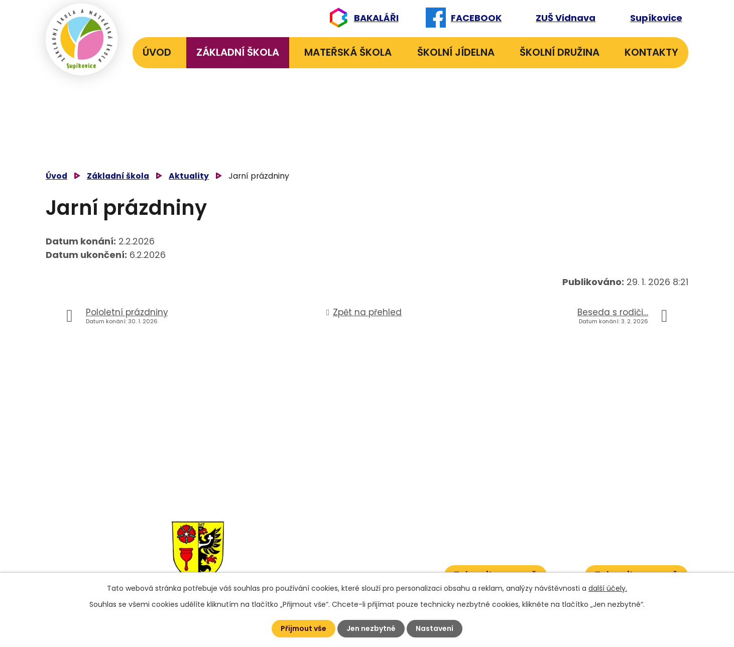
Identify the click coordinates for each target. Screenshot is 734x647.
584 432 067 (317, 571)
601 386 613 (364, 556)
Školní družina (559, 52)
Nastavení (434, 628)
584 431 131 (312, 556)
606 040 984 (371, 525)
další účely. (607, 588)
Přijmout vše (303, 628)
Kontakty (651, 52)
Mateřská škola (348, 52)
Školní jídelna (456, 52)
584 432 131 (314, 525)
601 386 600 (375, 571)
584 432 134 (315, 541)
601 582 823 (373, 541)
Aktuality (189, 176)
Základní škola (237, 52)
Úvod (157, 52)
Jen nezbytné (371, 628)
